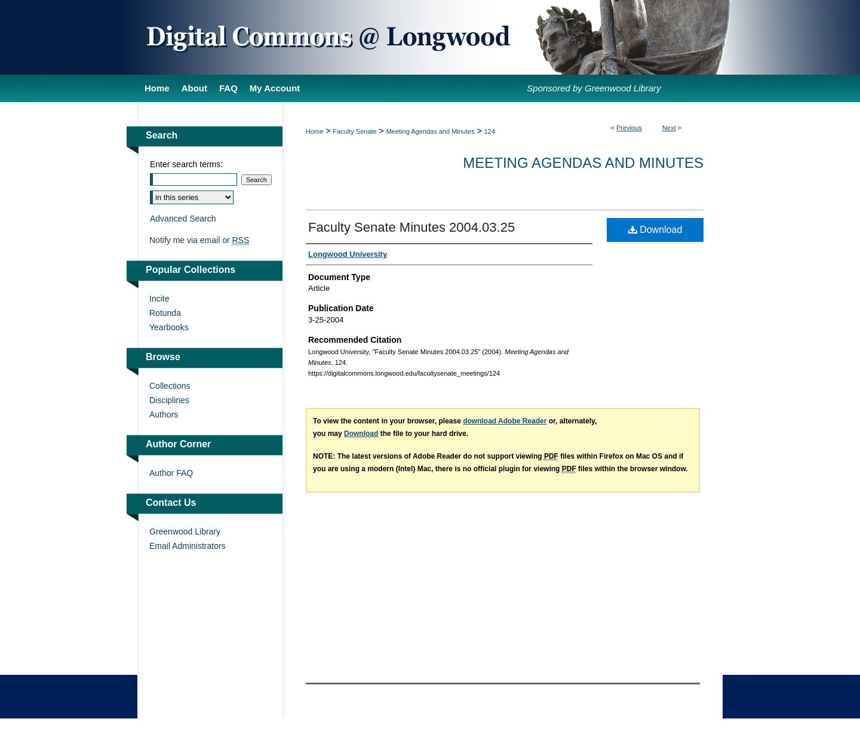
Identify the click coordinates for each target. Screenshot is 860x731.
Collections (169, 386)
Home (314, 131)
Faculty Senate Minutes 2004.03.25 (411, 227)
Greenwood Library (184, 531)
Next (669, 127)
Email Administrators (187, 546)
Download (655, 230)
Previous (629, 127)
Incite (159, 298)
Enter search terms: (186, 164)
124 (489, 131)
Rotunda (165, 313)
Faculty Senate (354, 131)
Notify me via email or (199, 240)
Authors (163, 414)
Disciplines (169, 400)
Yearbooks (169, 327)
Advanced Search (183, 218)
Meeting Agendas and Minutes (430, 131)
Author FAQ (171, 473)
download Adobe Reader (504, 421)
